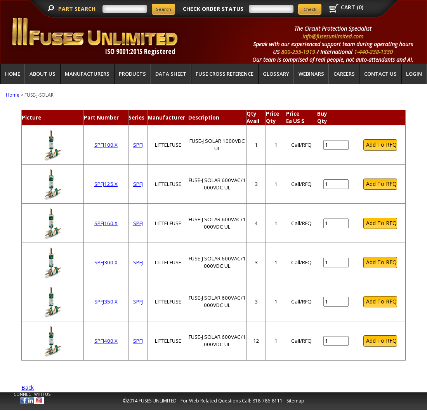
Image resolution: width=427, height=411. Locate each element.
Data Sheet (170, 73)
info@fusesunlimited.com (332, 36)
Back (27, 387)
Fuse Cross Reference (224, 73)
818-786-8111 (267, 400)
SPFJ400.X (106, 340)
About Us (43, 73)
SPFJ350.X (106, 301)
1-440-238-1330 (373, 51)
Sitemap (295, 400)
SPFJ (138, 144)
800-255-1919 (298, 51)
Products (132, 73)
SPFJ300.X (106, 262)
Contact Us (380, 73)
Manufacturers (87, 73)
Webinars (311, 73)
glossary (276, 73)
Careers (344, 73)
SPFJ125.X (106, 183)
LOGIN (414, 73)
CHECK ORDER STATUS (213, 8)
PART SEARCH (77, 8)
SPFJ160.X (106, 223)
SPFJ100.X (106, 144)
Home (12, 73)
